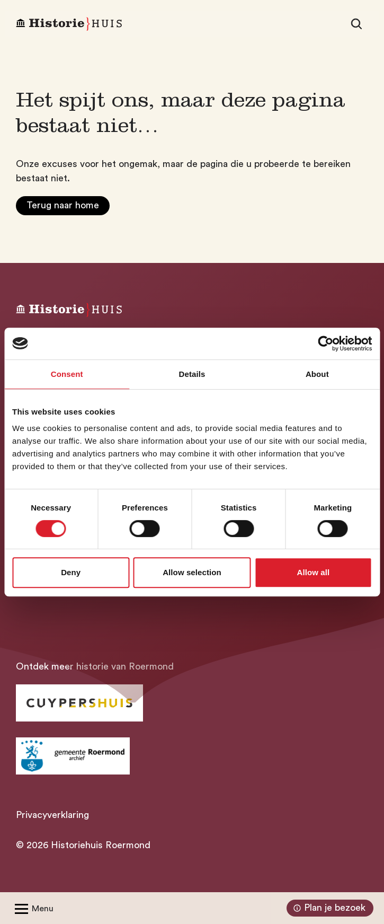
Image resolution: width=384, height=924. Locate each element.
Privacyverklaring (52, 815)
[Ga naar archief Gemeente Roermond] (72, 756)
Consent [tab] (67, 374)
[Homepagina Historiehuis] (69, 24)
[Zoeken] (356, 24)
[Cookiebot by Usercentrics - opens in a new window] (325, 343)
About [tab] (317, 374)
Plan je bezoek (328, 908)
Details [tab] (192, 374)
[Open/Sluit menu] (32, 908)
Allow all (313, 572)
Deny (71, 572)
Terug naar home (62, 205)
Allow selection (192, 572)
